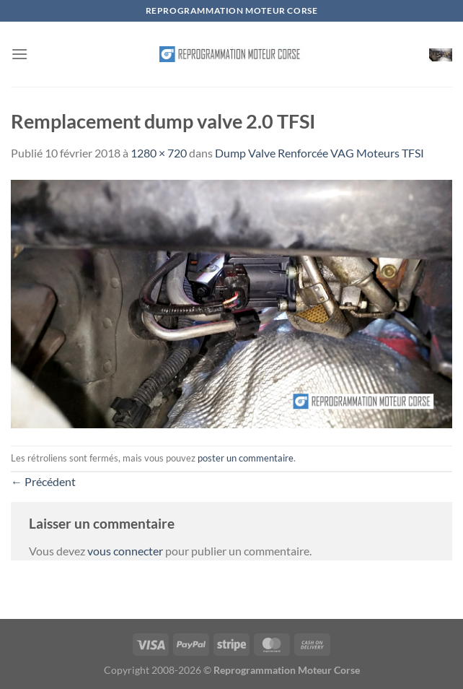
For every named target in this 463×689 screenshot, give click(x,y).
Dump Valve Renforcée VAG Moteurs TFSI (319, 153)
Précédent (43, 481)
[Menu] (19, 54)
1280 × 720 (159, 153)
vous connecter (125, 551)
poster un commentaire (246, 458)
